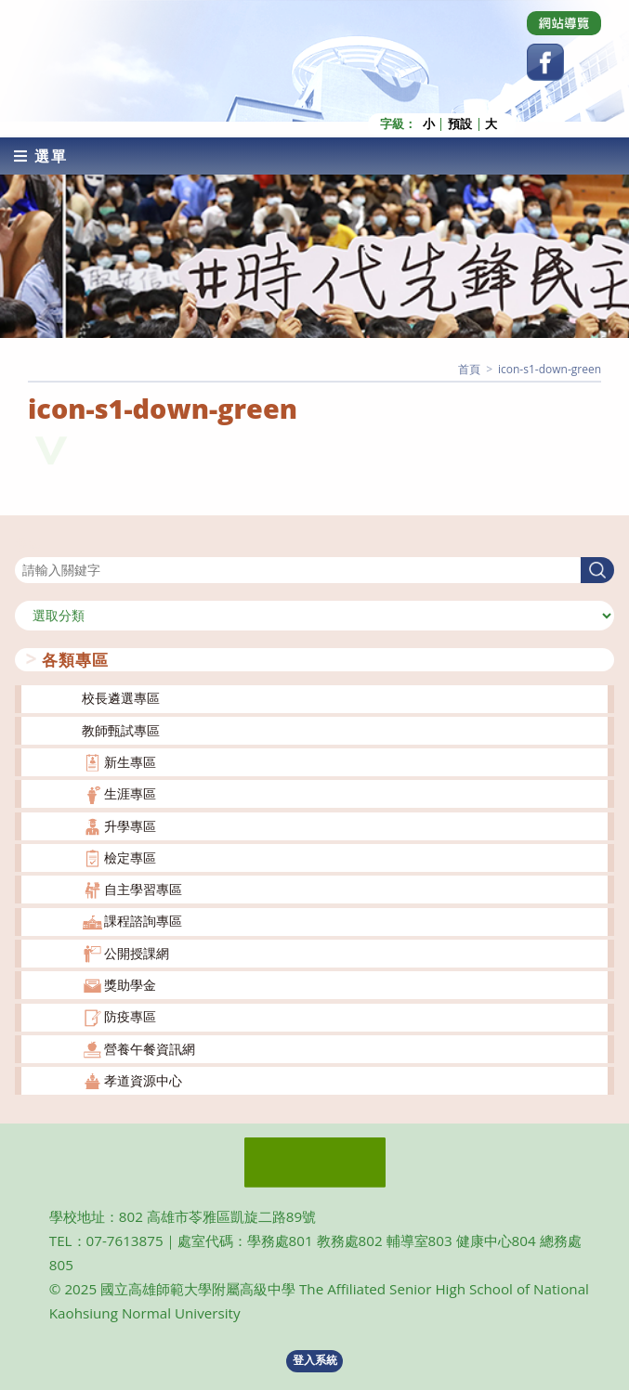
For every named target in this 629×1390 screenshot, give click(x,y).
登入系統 (315, 1360)
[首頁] (469, 368)
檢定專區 (130, 857)
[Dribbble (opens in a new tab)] (564, 23)
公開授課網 (136, 952)
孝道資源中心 (143, 1080)
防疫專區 (130, 1016)
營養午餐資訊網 (149, 1048)
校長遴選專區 (121, 698)
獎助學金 (130, 985)
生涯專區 (130, 793)
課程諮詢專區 (143, 920)
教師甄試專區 (121, 729)
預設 (460, 124)
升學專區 (130, 825)
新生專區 (130, 762)
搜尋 (28, 544)
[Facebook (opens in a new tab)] (545, 62)
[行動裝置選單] (41, 155)
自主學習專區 (143, 889)
